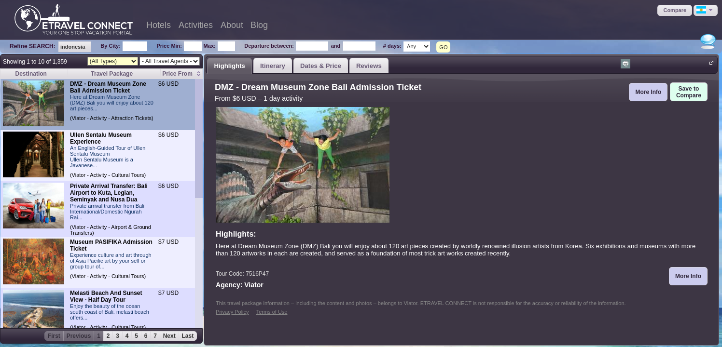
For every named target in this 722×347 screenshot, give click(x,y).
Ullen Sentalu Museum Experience (101, 138)
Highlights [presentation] (229, 65)
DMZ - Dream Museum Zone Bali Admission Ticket (108, 87)
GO (443, 47)
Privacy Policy (232, 312)
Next (169, 336)
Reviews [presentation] (369, 65)
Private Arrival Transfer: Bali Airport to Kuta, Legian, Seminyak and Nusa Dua (109, 193)
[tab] (229, 65)
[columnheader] (182, 74)
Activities (196, 25)
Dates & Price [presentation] (320, 65)
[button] (674, 10)
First (54, 336)
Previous (79, 336)
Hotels (158, 25)
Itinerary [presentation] (272, 65)
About (232, 25)
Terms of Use (272, 312)
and (336, 46)
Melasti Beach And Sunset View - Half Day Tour (106, 296)
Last (188, 336)
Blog (259, 25)
